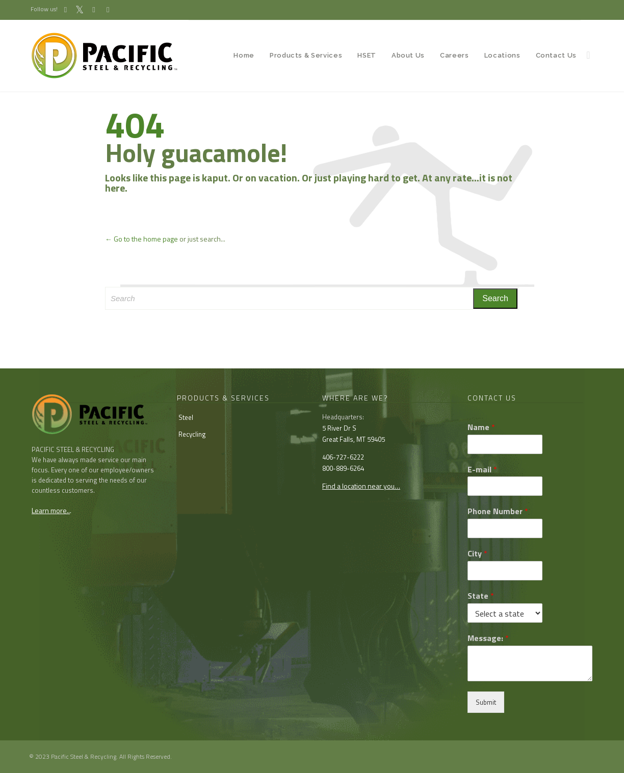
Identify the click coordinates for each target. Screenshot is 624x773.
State (480, 596)
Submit (486, 702)
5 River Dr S (339, 428)
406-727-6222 (343, 457)
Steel (185, 417)
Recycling (192, 434)
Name (481, 427)
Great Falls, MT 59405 (353, 439)
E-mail (482, 469)
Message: (488, 638)
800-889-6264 (343, 468)
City (477, 553)
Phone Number (497, 511)
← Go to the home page (141, 238)
